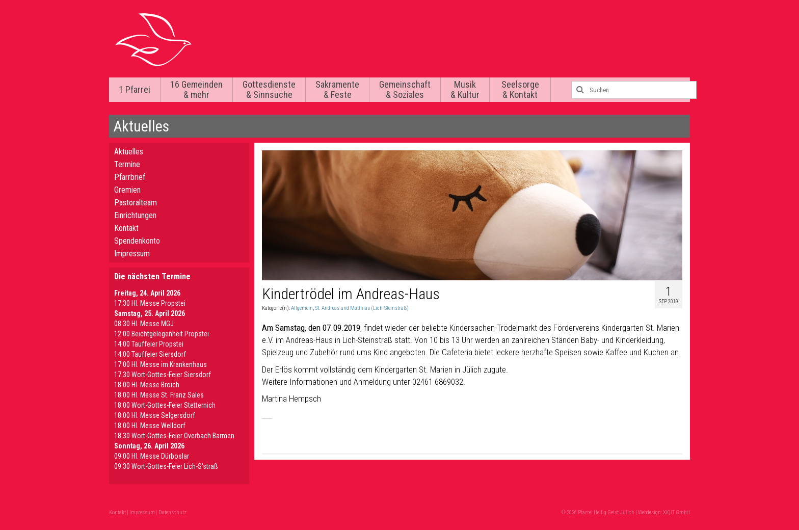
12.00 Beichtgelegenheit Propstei (161, 334)
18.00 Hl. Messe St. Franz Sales (159, 395)
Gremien (127, 190)
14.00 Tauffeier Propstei (148, 344)
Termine (127, 164)
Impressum (132, 253)
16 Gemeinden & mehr (196, 89)
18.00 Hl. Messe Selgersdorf (154, 415)
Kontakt (126, 228)
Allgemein (302, 308)
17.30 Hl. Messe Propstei (149, 303)
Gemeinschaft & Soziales (405, 89)
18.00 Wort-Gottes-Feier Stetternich (165, 405)
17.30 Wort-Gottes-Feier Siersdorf (162, 374)
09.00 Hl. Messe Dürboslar (151, 456)
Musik (465, 89)
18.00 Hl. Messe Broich (146, 385)
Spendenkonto (137, 241)
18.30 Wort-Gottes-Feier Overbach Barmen (174, 436)
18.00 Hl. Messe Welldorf (149, 425)
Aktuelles (128, 151)
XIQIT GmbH (676, 512)
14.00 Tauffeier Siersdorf (150, 354)
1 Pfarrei (134, 89)
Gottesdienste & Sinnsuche (269, 89)
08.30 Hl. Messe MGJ (144, 324)
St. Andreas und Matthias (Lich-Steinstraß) (362, 308)
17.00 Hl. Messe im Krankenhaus (160, 364)
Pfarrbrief (129, 177)
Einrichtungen (135, 215)
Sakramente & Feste (337, 89)
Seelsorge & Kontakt (520, 89)
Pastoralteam (135, 202)
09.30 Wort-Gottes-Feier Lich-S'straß (166, 466)
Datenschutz (172, 512)
